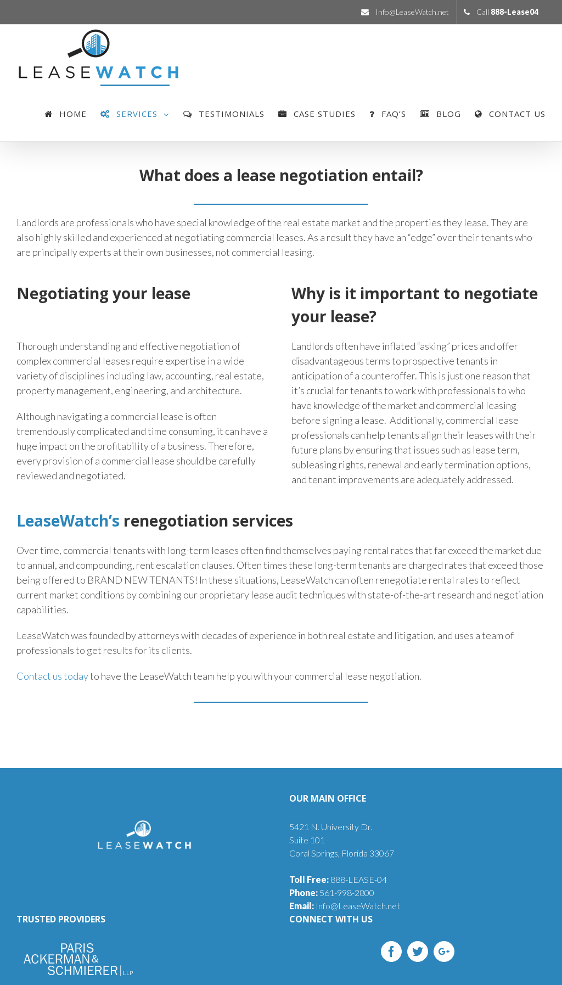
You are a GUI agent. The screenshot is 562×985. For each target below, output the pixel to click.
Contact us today (52, 676)
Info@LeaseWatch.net (344, 905)
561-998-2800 (331, 892)
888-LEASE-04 (338, 879)
